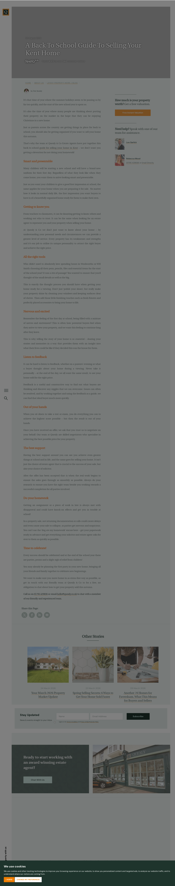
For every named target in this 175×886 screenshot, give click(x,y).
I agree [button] (9, 879)
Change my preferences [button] (28, 879)
